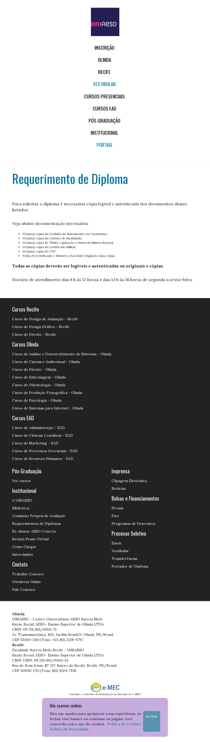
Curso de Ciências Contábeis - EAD (42, 435)
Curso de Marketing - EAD (35, 443)
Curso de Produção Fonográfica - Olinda (47, 392)
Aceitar (152, 716)
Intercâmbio (22, 554)
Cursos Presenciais (104, 96)
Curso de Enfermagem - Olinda (39, 377)
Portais (104, 144)
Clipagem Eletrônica (129, 480)
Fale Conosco (23, 589)
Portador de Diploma (130, 566)
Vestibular (104, 83)
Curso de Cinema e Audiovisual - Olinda (46, 361)
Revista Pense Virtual (30, 539)
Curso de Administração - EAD (38, 427)
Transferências (124, 558)
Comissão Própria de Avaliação (38, 515)
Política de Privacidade (69, 729)
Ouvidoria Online (26, 581)
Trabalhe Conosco (28, 574)
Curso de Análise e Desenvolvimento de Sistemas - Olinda (61, 354)
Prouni (117, 508)
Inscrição (104, 47)
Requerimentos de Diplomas (36, 523)
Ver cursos (21, 480)
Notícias (119, 488)
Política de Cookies (124, 724)
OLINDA (104, 59)
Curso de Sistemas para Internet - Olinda (47, 408)
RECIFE (104, 71)
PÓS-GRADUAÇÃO (104, 120)
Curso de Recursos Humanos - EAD (42, 458)
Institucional (104, 132)
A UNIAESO (22, 500)
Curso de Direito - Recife (34, 334)
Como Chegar (24, 546)
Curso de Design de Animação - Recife (45, 319)
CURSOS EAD (104, 108)
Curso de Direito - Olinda (34, 369)
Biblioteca (20, 508)
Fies (115, 515)
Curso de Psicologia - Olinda (36, 400)
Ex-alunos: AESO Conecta (34, 531)
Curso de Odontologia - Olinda (38, 385)
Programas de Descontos (133, 523)
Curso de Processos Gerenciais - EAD (45, 451)
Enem (116, 543)
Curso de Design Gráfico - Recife (40, 326)
